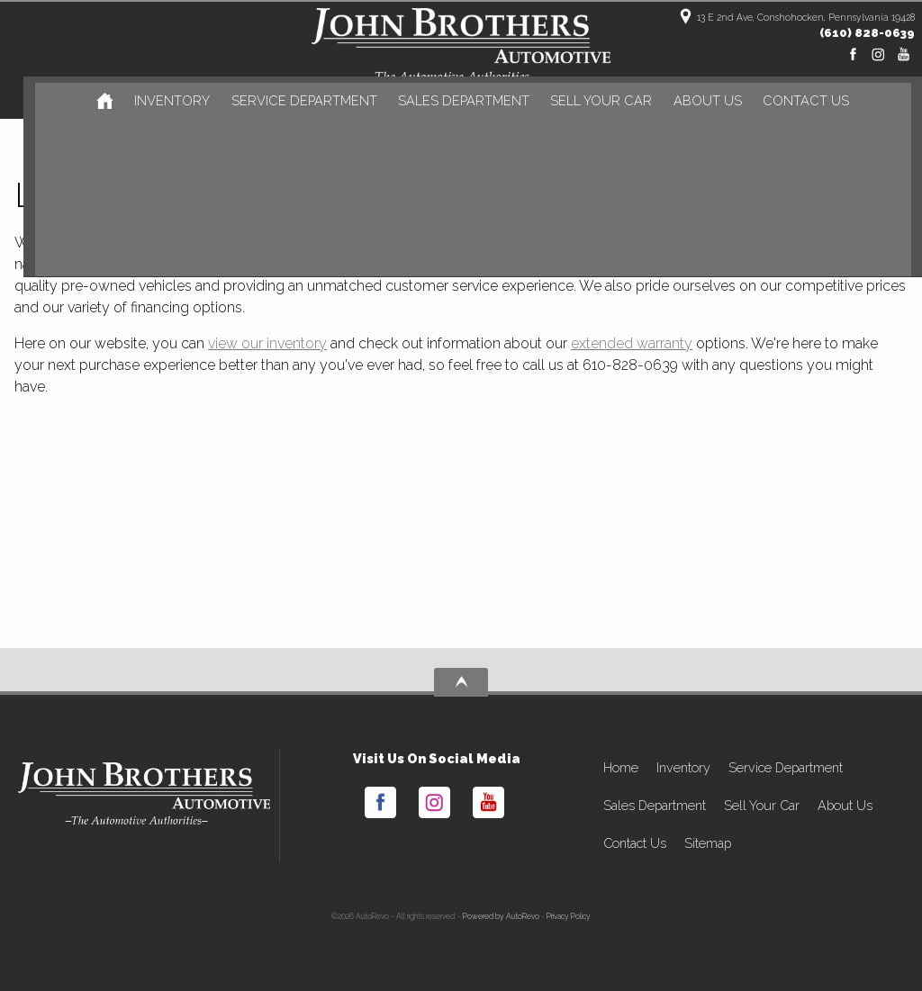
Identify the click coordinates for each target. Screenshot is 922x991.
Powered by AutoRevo (501, 916)
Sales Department (654, 805)
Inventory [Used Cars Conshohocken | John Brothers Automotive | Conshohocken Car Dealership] (165, 102)
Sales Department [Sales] (452, 102)
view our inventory (267, 343)
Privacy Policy (569, 916)
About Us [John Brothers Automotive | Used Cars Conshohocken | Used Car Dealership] (692, 102)
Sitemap (707, 843)
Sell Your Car (587, 102)
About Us (845, 805)
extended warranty (631, 343)
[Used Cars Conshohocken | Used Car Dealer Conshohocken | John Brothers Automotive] (98, 101)
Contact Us (634, 843)
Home (620, 767)
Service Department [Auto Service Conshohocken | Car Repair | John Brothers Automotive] (295, 102)
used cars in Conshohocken (508, 242)
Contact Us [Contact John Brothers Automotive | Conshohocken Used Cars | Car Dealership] (789, 102)
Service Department (785, 767)
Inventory (683, 767)
